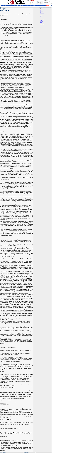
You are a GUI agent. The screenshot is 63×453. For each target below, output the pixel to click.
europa (41, 22)
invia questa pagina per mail (26, 452)
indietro (36, 452)
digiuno (41, 16)
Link (34, 5)
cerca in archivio (2, 7)
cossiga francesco (42, 24)
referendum (41, 10)
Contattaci (43, 5)
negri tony (41, 20)
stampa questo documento (3, 452)
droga (40, 12)
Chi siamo (15, 5)
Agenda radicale (47, 5)
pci (40, 17)
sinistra (41, 15)
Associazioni (30, 5)
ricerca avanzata (46, 2)
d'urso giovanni (42, 19)
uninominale (41, 21)
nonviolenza (41, 11)
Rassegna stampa (38, 5)
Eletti (27, 5)
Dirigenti (23, 5)
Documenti (19, 5)
